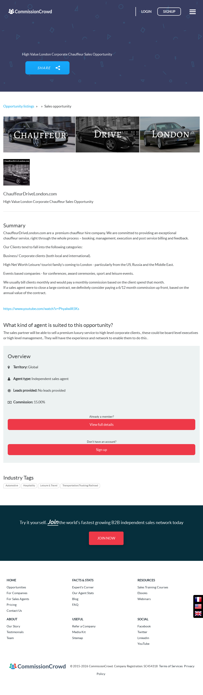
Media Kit (79, 632)
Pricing (12, 604)
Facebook (144, 626)
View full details (102, 424)
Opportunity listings (18, 106)
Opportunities (16, 587)
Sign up (101, 450)
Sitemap (77, 638)
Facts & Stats (82, 580)
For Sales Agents (18, 599)
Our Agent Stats (83, 593)
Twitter (142, 632)
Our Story (13, 626)
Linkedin (143, 638)
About (12, 619)
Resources (146, 580)
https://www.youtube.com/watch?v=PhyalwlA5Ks (41, 309)
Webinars (144, 599)
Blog (75, 599)
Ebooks (142, 593)
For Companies (17, 593)
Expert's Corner (83, 587)
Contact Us (14, 610)
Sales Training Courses (152, 587)
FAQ (75, 604)
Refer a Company (84, 626)
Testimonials (15, 632)
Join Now (106, 538)
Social (142, 619)
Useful (77, 619)
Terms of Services (171, 666)
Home (11, 580)
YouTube (143, 643)
